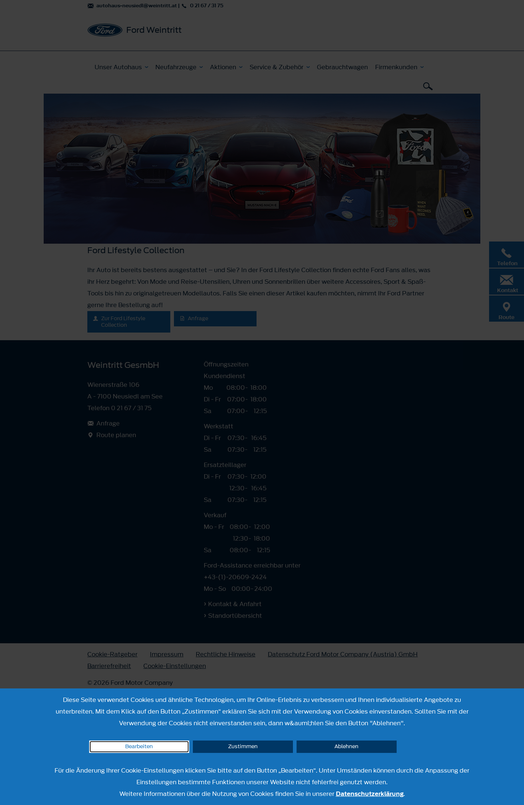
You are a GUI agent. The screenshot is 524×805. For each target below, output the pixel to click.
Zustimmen (243, 746)
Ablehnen (346, 746)
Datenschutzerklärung (370, 793)
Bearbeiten (139, 746)
